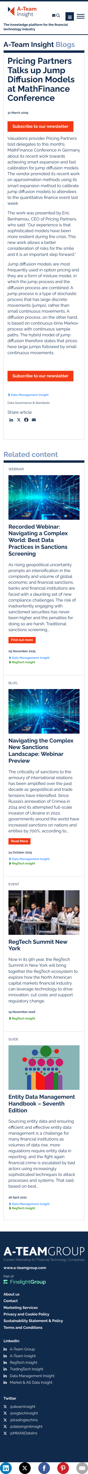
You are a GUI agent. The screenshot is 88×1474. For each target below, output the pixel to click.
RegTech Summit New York (37, 945)
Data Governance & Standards (29, 403)
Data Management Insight (30, 395)
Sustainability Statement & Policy (33, 1321)
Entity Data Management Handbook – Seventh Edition (41, 1103)
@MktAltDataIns (23, 1433)
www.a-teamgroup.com (25, 1268)
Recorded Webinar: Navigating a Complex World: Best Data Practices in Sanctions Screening (38, 540)
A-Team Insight (23, 1356)
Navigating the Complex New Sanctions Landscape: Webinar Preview (40, 750)
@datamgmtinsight (26, 1426)
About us (11, 1294)
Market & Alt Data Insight (31, 1382)
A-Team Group (22, 1349)
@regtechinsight (24, 1413)
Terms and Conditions (23, 1327)
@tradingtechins (24, 1420)
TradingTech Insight (26, 1369)
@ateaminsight (22, 1406)
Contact (11, 1301)
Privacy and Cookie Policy (26, 1314)
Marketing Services (21, 1307)
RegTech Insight (23, 662)
